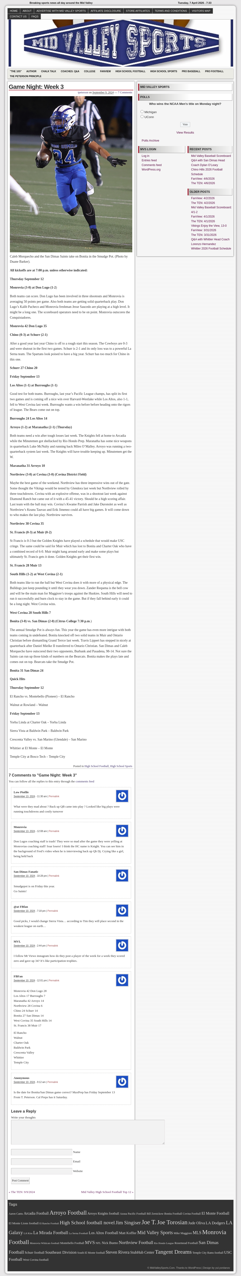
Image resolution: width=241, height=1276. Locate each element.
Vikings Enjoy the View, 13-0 (209, 225)
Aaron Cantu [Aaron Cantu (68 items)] (16, 1213)
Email (76, 1161)
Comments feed (152, 165)
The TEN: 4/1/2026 (203, 221)
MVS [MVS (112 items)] (90, 1242)
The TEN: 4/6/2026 (203, 183)
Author (31, 71)
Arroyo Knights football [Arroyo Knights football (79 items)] (103, 1213)
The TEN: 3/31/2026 (204, 235)
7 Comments (125, 92)
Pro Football (214, 71)
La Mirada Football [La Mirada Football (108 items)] (50, 1232)
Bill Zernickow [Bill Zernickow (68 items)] (155, 1213)
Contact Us (18, 16)
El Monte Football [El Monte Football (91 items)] (215, 1213)
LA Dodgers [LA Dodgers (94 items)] (215, 1223)
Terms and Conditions (171, 10)
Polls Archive (150, 140)
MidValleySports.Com (162, 1267)
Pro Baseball (191, 71)
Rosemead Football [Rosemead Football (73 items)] (186, 1243)
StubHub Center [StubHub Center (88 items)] (142, 1252)
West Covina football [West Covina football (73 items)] (36, 1259)
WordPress (194, 1267)
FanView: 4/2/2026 (203, 198)
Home (14, 10)
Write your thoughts (23, 1117)
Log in (145, 156)
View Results (185, 132)
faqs (35, 16)
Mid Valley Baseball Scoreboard (211, 156)
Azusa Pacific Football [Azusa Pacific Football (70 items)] (133, 1213)
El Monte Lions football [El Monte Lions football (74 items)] (24, 1223)
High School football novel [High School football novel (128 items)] (87, 1222)
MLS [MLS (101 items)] (197, 1232)
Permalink (54, 796)
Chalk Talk (48, 71)
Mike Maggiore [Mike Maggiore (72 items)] (183, 1233)
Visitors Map (201, 10)
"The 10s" (16, 71)
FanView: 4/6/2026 (203, 178)
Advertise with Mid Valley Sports (61, 10)
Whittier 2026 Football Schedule (211, 248)
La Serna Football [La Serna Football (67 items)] (78, 1233)
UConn (149, 117)
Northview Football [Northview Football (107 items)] (136, 1242)
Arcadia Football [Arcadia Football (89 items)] (36, 1213)
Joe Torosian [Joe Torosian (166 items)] (172, 1222)
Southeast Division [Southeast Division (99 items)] (60, 1252)
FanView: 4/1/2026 (203, 216)
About (27, 10)
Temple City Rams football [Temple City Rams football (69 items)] (208, 1252)
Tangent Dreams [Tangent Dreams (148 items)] (173, 1252)
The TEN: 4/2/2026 (203, 203)
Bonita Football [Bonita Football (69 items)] (173, 1213)
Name (76, 1152)
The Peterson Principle (25, 76)
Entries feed (149, 160)
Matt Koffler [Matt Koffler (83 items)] (128, 1233)
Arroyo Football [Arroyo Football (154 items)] (68, 1212)
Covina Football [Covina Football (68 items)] (192, 1213)
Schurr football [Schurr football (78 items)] (34, 1252)
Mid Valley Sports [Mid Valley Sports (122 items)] (155, 1232)
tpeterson (83, 92)
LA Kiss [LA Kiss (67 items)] (28, 1233)
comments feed (85, 781)
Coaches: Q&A (70, 71)
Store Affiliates (138, 10)
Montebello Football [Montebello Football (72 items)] (72, 1243)
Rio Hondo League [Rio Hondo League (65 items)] (164, 1243)
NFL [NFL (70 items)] (98, 1243)
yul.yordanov (222, 1267)
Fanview (105, 71)
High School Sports (163, 71)
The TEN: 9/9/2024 (23, 1192)
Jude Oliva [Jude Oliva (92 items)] (196, 1223)
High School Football (131, 71)
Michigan (151, 112)
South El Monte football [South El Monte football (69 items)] (91, 1252)
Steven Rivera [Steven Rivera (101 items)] (117, 1252)
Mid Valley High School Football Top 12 (106, 1192)
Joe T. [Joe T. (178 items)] (149, 1222)
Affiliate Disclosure (106, 10)
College (89, 71)
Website (77, 1171)
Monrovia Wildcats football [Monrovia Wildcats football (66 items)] (45, 1243)
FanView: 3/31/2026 (203, 230)
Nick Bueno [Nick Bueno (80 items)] (110, 1243)
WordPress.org (151, 169)
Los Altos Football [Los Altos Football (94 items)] (103, 1233)
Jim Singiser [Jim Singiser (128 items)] (128, 1222)
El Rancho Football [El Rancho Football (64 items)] (49, 1223)
